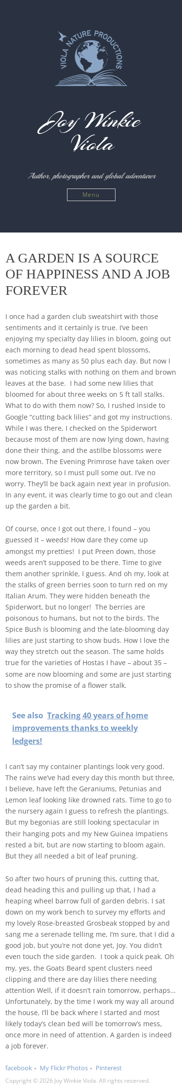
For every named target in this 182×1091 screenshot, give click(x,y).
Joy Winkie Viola (91, 132)
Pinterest (109, 1067)
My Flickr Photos (64, 1067)
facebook (18, 1067)
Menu (91, 194)
